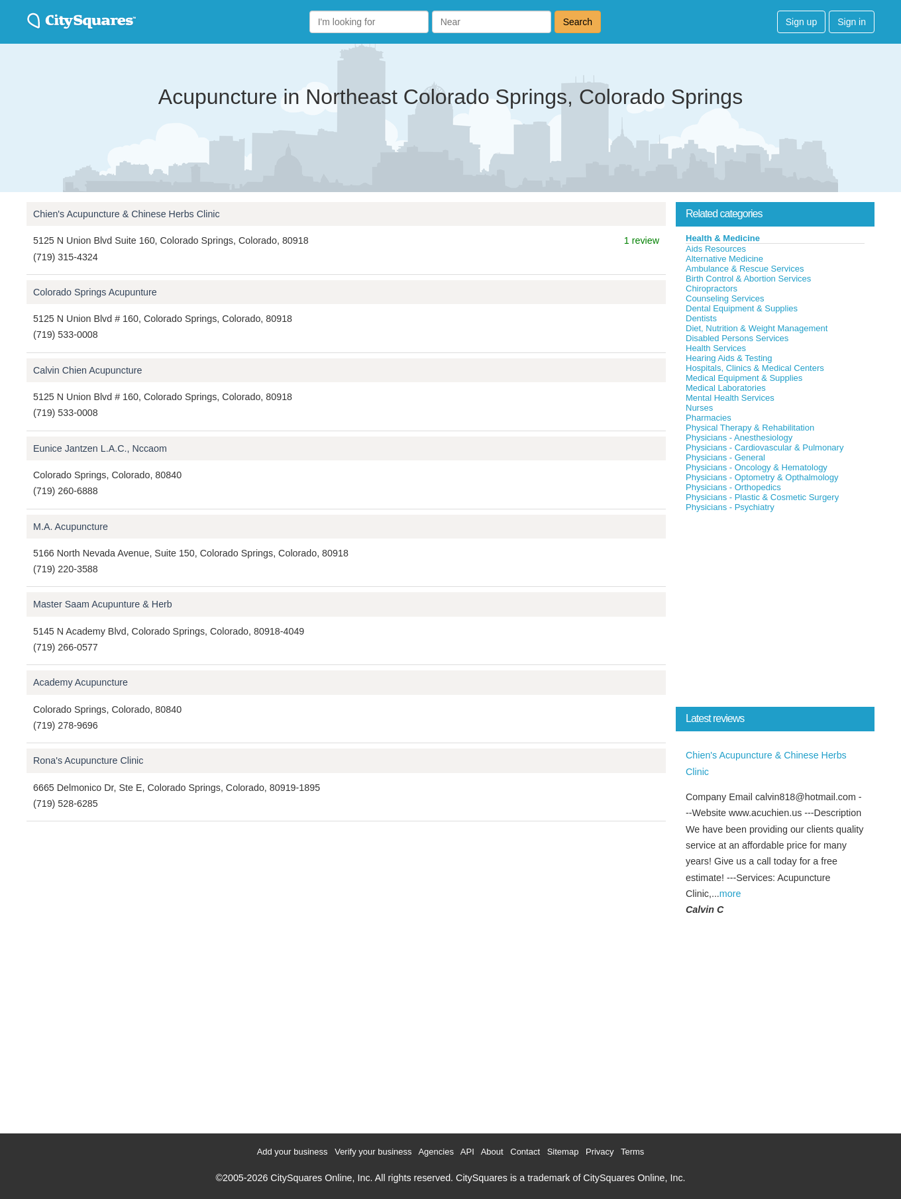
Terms (632, 1152)
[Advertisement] (775, 612)
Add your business (292, 1152)
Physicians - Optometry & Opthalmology (762, 477)
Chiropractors (711, 288)
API (467, 1152)
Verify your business (373, 1152)
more (730, 893)
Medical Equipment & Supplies (744, 378)
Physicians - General (725, 457)
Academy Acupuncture (80, 682)
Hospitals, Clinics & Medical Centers (755, 368)
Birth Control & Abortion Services (748, 279)
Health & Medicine (723, 238)
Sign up (801, 22)
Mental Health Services (730, 398)
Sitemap (563, 1152)
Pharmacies (708, 418)
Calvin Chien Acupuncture (87, 370)
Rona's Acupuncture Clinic (88, 760)
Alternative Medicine (724, 259)
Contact (525, 1152)
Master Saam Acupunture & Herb (102, 604)
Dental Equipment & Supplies (742, 308)
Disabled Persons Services (737, 338)
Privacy (600, 1152)
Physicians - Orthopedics (733, 487)
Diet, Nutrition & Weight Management (756, 328)
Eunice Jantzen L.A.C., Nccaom (100, 448)
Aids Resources (716, 249)
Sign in (851, 22)
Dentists (701, 318)
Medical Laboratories (726, 388)
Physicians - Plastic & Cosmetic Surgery (762, 497)
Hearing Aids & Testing (729, 358)
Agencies (435, 1152)
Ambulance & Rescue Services (745, 269)
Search (577, 22)
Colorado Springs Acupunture (95, 292)
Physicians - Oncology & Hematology (756, 467)
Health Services (716, 348)
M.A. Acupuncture (70, 526)
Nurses (699, 408)
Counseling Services (725, 298)
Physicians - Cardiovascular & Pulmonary (764, 447)
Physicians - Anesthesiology (739, 438)
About (492, 1152)
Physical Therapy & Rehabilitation (750, 428)
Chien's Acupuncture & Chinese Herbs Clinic (126, 214)
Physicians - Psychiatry (730, 507)
